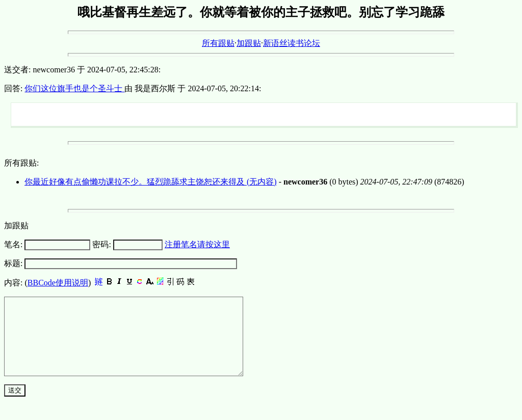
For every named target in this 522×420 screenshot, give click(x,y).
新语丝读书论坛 (291, 43)
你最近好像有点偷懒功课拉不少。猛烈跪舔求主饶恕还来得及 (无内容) (150, 181)
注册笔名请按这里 (197, 244)
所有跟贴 (218, 43)
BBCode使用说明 (58, 282)
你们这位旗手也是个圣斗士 (74, 88)
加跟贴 (249, 43)
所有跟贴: (21, 163)
